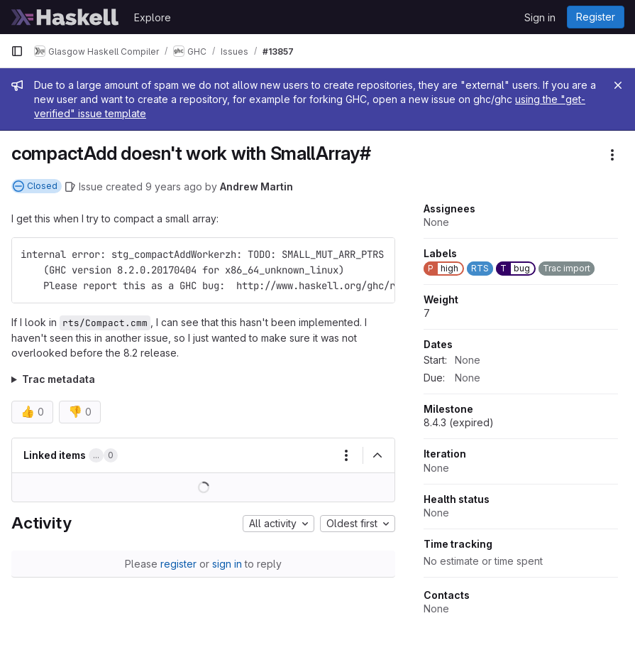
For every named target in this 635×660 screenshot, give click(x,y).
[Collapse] (377, 455)
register (178, 564)
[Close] (617, 85)
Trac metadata (58, 379)
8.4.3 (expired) (459, 422)
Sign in (540, 17)
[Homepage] (65, 17)
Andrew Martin (256, 186)
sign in (227, 564)
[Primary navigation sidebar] (17, 51)
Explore (152, 17)
